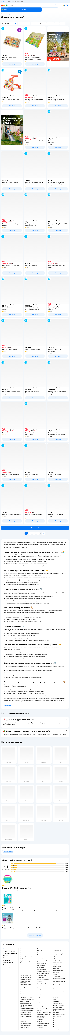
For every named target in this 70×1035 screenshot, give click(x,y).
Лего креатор (40, 1019)
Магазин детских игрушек (26, 1010)
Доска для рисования (58, 970)
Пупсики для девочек (58, 1005)
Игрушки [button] (5, 955)
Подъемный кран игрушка (26, 999)
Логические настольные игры (59, 979)
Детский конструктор (42, 989)
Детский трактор (24, 1001)
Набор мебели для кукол (59, 1014)
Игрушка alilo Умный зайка (12, 908)
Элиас (54, 987)
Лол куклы (55, 997)
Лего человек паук (41, 975)
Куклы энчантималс (25, 948)
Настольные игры (57, 962)
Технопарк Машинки (25, 963)
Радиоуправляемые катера (26, 1008)
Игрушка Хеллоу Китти (42, 983)
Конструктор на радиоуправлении (57, 951)
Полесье (22, 950)
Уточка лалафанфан (41, 969)
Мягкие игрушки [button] (7, 967)
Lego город (39, 994)
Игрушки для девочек (25, 1014)
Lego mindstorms (57, 948)
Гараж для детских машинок (27, 997)
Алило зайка (23, 965)
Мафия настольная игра (58, 991)
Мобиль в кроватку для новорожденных (26, 1017)
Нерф (21, 973)
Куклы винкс (56, 1012)
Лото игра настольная (58, 995)
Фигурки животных (41, 963)
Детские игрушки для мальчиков (25, 1020)
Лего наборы (40, 985)
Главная (3, 14)
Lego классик (56, 956)
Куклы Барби (56, 1001)
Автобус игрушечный (25, 1003)
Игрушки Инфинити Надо (26, 957)
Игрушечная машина (25, 977)
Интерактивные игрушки (43, 952)
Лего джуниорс (57, 960)
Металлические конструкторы (40, 1017)
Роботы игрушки (24, 1027)
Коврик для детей (41, 958)
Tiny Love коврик (41, 965)
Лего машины (40, 1027)
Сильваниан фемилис (25, 952)
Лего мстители (40, 977)
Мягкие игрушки (57, 1016)
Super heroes (40, 1004)
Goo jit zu (22, 967)
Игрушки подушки (57, 1024)
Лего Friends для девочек (43, 1023)
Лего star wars (40, 996)
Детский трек (23, 987)
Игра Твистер (56, 972)
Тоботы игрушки (24, 954)
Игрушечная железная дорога (25, 985)
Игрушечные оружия (25, 975)
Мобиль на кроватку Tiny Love (43, 960)
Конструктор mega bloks (59, 954)
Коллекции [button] (6, 958)
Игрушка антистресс (25, 1023)
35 (43, 533)
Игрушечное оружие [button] (9, 951)
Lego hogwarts (40, 998)
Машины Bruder (24, 969)
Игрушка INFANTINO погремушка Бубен (17, 888)
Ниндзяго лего (40, 987)
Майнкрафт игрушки (42, 950)
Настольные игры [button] (8, 962)
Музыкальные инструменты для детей (44, 955)
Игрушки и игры (11, 14)
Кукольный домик (57, 1003)
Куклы (54, 999)
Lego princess (56, 958)
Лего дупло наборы (41, 1002)
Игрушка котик (56, 1020)
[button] (25, 9)
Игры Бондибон (57, 985)
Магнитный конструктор (43, 1008)
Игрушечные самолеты (26, 995)
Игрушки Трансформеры (43, 979)
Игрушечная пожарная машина (26, 1006)
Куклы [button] (5, 965)
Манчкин (55, 964)
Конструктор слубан (42, 1025)
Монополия (56, 993)
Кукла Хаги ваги (40, 967)
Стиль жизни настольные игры (59, 982)
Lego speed (39, 1021)
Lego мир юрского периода (44, 1012)
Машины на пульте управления (25, 982)
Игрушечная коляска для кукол (59, 1010)
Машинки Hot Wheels (25, 979)
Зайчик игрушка (57, 1029)
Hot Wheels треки (24, 989)
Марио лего (40, 1010)
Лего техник (40, 1000)
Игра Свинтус (56, 989)
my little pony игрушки (26, 961)
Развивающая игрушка (25, 1012)
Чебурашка (39, 981)
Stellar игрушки (24, 959)
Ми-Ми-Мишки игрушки (43, 973)
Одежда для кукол (57, 1007)
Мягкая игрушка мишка (58, 1018)
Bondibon (22, 971)
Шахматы (55, 974)
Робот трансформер (25, 1025)
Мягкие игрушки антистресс (60, 1022)
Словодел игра (56, 976)
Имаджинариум (57, 966)
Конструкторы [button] (7, 960)
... (40, 533)
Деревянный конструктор (43, 1014)
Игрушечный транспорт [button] (10, 953)
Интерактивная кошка (58, 1027)
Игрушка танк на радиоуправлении (24, 992)
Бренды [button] (5, 949)
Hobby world (56, 968)
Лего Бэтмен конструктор (43, 971)
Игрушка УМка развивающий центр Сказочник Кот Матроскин (24, 928)
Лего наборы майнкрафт (43, 992)
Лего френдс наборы (42, 1006)
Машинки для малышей (42, 948)
